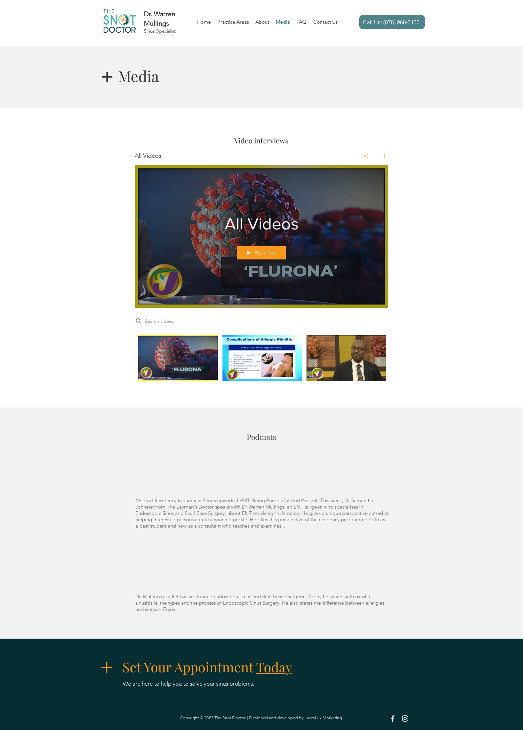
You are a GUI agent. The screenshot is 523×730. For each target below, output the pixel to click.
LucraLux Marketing (323, 717)
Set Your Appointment (207, 667)
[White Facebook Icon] (393, 718)
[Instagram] (405, 718)
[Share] (366, 156)
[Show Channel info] (381, 156)
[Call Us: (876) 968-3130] (392, 22)
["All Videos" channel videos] (261, 363)
